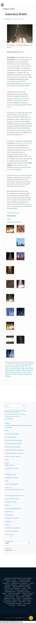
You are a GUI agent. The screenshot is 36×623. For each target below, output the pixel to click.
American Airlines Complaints (16, 454)
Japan (10, 486)
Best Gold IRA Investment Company (17, 439)
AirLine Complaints (14, 452)
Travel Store (13, 504)
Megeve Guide (12, 484)
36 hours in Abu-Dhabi (16, 221)
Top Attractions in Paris (20, 484)
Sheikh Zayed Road (23, 80)
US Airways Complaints (15, 510)
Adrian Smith (19, 100)
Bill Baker (19, 101)
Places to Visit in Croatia (21, 488)
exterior (12, 370)
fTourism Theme (10, 618)
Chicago (13, 100)
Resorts (18, 489)
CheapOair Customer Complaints (16, 460)
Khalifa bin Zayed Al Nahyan (21, 163)
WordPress (27, 618)
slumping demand (19, 177)
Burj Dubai (12, 367)
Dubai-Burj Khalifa (16, 16)
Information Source (16, 212)
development (9, 368)
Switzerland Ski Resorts (15, 502)
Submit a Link (17, 490)
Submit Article (23, 490)
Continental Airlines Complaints (16, 462)
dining (13, 203)
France (25, 482)
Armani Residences (20, 128)
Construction (29, 367)
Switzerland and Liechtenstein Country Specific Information (17, 477)
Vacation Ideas (13, 512)
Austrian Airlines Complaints (16, 456)
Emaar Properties (19, 124)
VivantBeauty (13, 441)
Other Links (23, 486)
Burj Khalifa (29, 362)
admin (9, 21)
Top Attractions (14, 364)
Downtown (17, 368)
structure (18, 370)
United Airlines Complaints (15, 508)
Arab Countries (20, 362)
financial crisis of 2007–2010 (21, 148)
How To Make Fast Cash (15, 437)
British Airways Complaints (15, 458)
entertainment (19, 203)
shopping (25, 202)
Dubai (18, 67)
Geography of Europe (21, 485)
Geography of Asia (13, 485)
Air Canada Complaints (15, 450)
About (12, 449)
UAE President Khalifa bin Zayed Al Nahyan (18, 371)
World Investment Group (15, 440)
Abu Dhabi (19, 158)
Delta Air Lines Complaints (15, 464)
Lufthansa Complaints (15, 486)
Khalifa (18, 64)
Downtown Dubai (15, 79)
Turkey (12, 506)
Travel (22, 364)
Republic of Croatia (12, 489)
